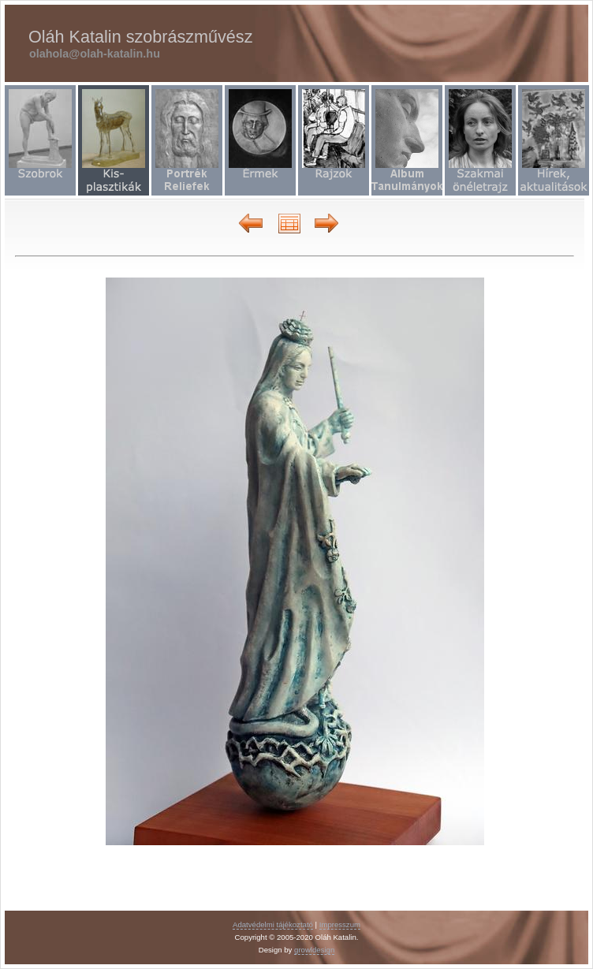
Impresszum (339, 924)
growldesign (314, 949)
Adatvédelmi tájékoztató (273, 924)
